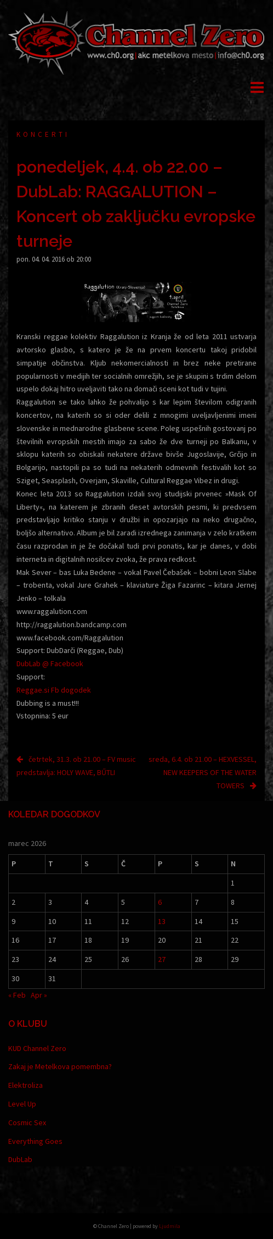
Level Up (22, 1104)
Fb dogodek (71, 690)
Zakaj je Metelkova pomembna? (60, 1066)
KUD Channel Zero (37, 1048)
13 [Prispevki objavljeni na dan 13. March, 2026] (162, 921)
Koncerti (43, 134)
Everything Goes (35, 1141)
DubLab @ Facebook (49, 663)
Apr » (39, 995)
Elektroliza (25, 1085)
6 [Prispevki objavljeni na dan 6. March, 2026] (160, 902)
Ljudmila (169, 1226)
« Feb (17, 995)
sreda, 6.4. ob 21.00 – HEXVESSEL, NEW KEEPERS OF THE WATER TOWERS (203, 772)
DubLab (20, 1159)
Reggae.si (32, 690)
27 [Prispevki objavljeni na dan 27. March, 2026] (162, 959)
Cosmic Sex (27, 1122)
